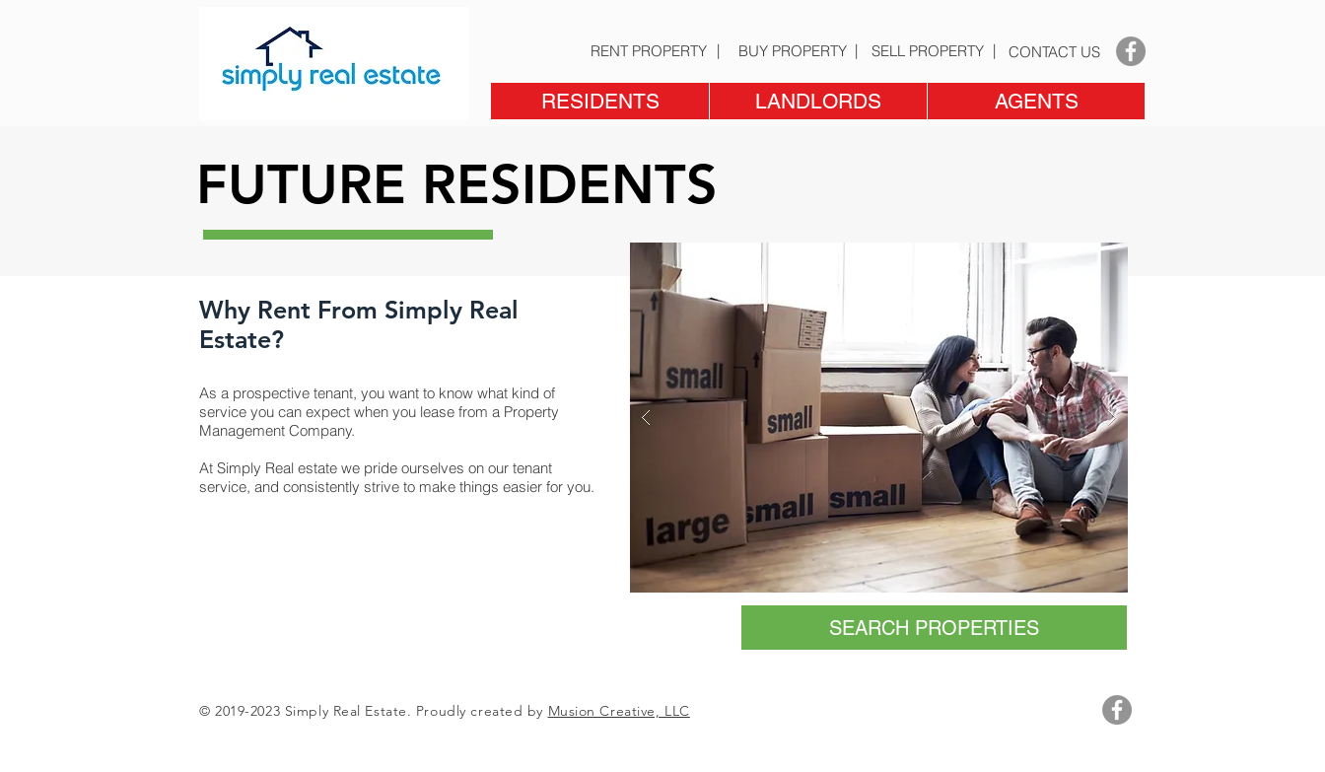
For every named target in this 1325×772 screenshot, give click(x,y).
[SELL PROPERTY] (928, 50)
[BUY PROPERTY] (792, 50)
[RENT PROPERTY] (648, 50)
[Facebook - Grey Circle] (1131, 51)
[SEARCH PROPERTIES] (934, 627)
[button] (600, 101)
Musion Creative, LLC (619, 711)
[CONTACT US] (1054, 51)
